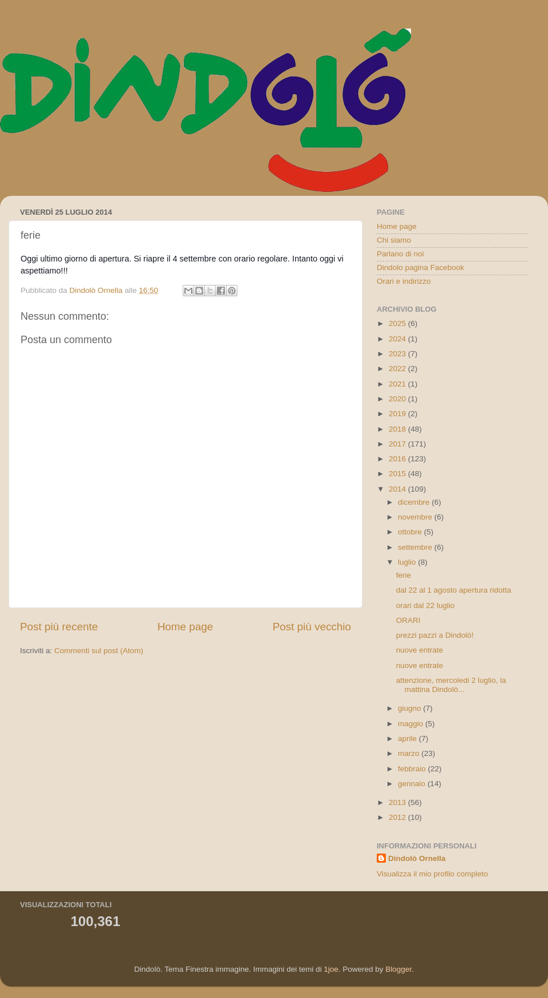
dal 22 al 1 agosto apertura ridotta (453, 590)
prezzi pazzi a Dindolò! (435, 635)
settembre (416, 547)
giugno (410, 708)
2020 (398, 399)
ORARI (408, 620)
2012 (398, 817)
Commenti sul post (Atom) (98, 650)
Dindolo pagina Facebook (420, 267)
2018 (398, 429)
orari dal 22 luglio (425, 605)
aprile (408, 738)
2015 (398, 473)
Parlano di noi (400, 254)
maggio (411, 723)
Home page (185, 627)
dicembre (415, 502)
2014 (398, 489)
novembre (416, 517)
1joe (331, 969)
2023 (398, 353)
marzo (409, 753)
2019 (398, 413)
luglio (408, 562)
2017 (398, 444)
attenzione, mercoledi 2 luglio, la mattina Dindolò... (451, 685)
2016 (398, 458)
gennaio (413, 783)
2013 (398, 802)
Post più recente (59, 627)
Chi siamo (394, 240)
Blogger (398, 969)
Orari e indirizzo (404, 281)
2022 (398, 368)
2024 (398, 339)
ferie (403, 575)
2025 (398, 323)
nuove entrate (420, 650)
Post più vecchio (311, 627)
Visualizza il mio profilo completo (432, 874)
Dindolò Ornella (417, 858)
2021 (398, 384)
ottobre (411, 532)
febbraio (413, 768)
